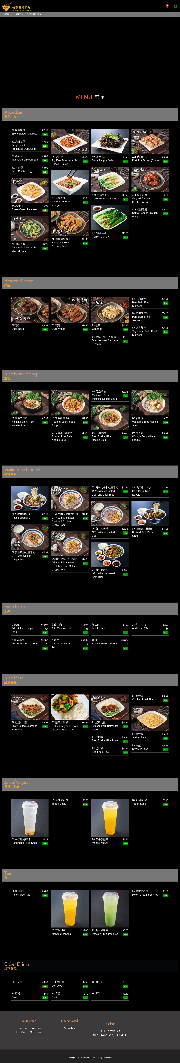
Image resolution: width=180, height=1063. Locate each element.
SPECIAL (19, 14)
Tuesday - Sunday (28, 1028)
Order (45, 134)
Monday (69, 1028)
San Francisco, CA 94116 (110, 1035)
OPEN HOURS (32, 14)
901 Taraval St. (111, 1031)
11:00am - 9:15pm (28, 1032)
